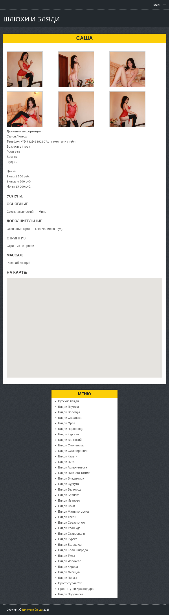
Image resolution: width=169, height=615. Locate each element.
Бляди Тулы (66, 556)
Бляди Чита (66, 462)
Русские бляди (68, 401)
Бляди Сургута (68, 484)
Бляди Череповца (70, 429)
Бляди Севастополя (72, 523)
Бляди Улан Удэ (69, 528)
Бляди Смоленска (71, 445)
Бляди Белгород (69, 489)
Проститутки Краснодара (76, 589)
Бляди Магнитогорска (73, 511)
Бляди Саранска (69, 418)
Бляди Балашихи (70, 545)
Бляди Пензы (67, 578)
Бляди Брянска (68, 495)
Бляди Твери (67, 517)
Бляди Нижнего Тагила (74, 473)
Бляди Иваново (69, 500)
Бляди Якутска (68, 407)
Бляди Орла (66, 423)
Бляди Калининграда (73, 550)
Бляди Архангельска (72, 467)
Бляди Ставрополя (71, 534)
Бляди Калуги (67, 456)
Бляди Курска (67, 539)
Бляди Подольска (70, 594)
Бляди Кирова (68, 567)
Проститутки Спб (70, 583)
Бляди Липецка (69, 572)
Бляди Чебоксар (69, 561)
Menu (157, 5)
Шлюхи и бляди (31, 19)
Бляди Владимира (71, 478)
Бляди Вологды (69, 412)
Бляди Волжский (70, 440)
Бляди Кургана (68, 434)
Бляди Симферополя (73, 451)
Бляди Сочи (66, 506)
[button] (84, 324)
